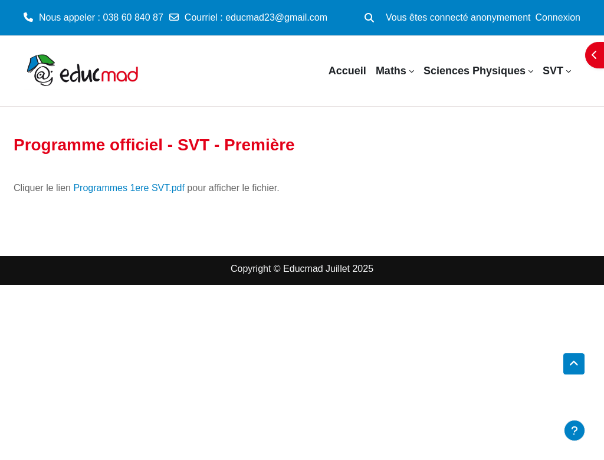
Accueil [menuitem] (347, 71)
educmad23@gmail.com (276, 17)
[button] (369, 17)
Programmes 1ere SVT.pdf (129, 188)
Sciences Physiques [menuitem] (475, 71)
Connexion (558, 17)
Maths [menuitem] (391, 71)
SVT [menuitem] (553, 71)
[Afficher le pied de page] (574, 430)
